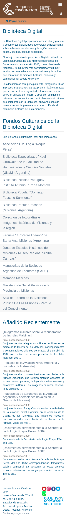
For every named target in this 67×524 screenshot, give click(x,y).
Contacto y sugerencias (16, 513)
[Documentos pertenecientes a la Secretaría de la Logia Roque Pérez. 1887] (32, 449)
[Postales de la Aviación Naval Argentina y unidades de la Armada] (31, 364)
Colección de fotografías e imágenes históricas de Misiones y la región (27, 223)
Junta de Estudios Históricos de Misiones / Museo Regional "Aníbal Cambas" (28, 253)
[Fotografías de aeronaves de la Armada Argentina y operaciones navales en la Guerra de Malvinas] (30, 397)
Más (5, 479)
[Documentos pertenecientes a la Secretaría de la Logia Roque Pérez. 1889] (32, 429)
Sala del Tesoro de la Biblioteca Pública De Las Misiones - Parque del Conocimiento (27, 303)
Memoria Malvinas (16, 278)
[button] (51, 13)
